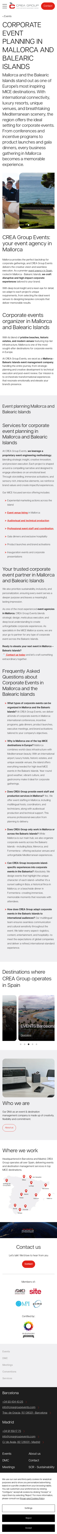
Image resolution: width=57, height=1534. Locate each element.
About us (9, 1128)
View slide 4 (32, 1044)
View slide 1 (24, 225)
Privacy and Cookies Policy (32, 1499)
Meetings (8, 1467)
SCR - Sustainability (42, 1467)
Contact (48, 6)
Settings (28, 1508)
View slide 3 (32, 225)
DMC (5, 1460)
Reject (28, 1518)
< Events (7, 16)
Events (6, 1453)
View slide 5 (36, 1044)
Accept (28, 1528)
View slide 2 (28, 225)
